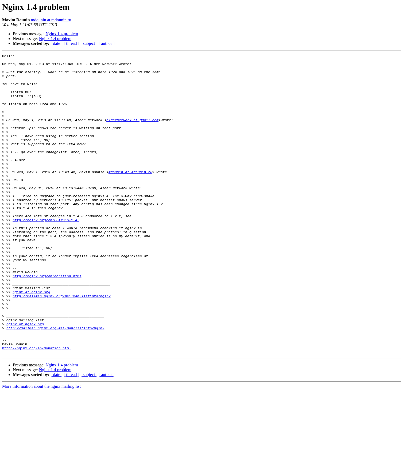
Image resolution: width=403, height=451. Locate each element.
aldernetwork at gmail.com (132, 133)
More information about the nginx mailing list (41, 446)
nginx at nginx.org (31, 340)
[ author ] (107, 43)
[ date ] (57, 43)
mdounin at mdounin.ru (51, 20)
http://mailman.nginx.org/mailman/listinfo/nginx (62, 344)
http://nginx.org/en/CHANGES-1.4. (46, 253)
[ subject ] (89, 43)
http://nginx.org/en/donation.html (47, 320)
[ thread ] (71, 43)
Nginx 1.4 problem (62, 33)
